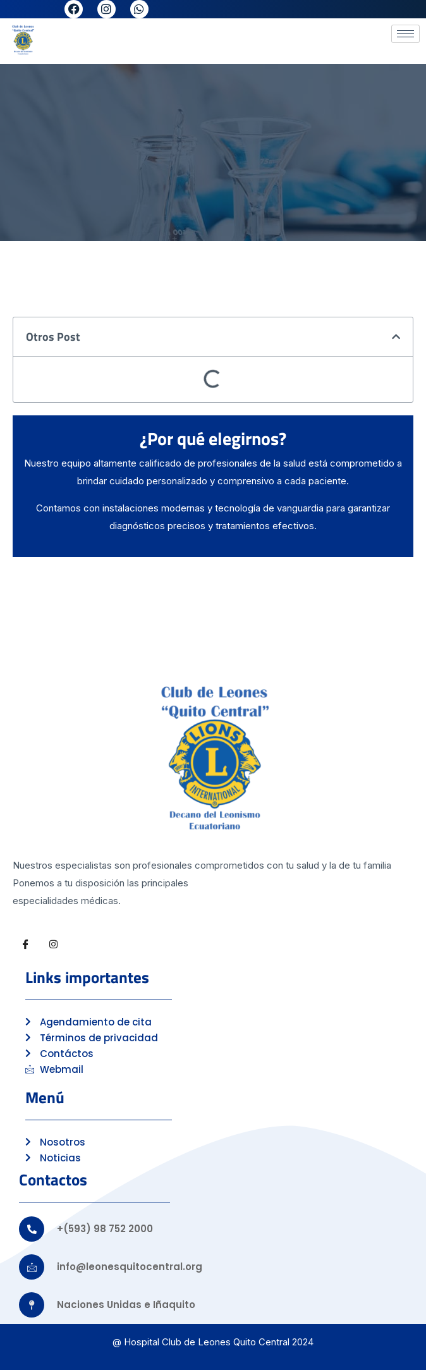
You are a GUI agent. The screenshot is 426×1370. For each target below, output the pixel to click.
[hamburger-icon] (405, 34)
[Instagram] (53, 944)
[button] (396, 336)
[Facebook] (25, 944)
